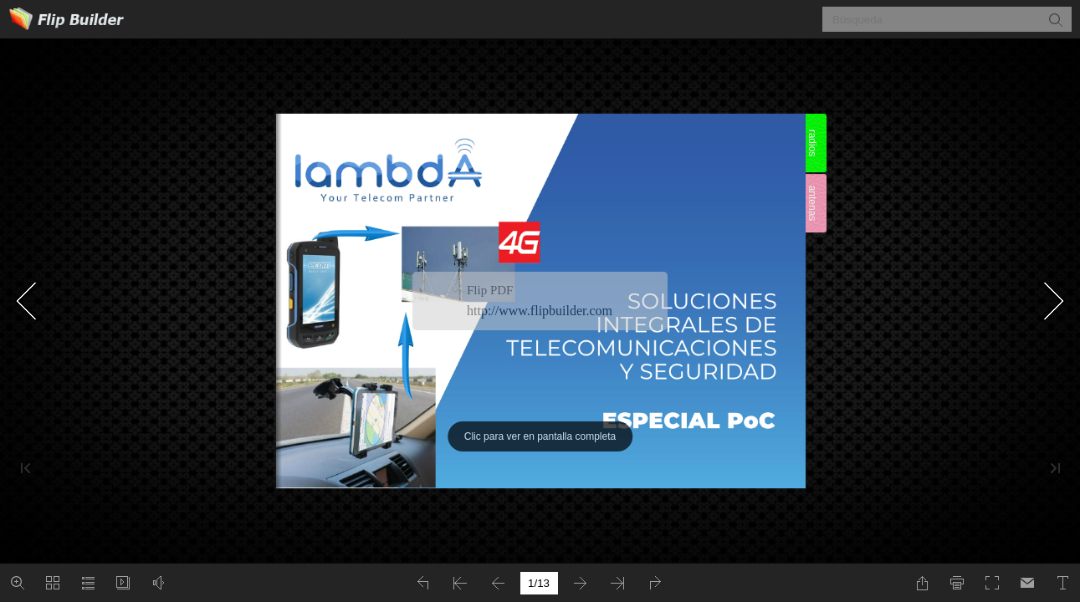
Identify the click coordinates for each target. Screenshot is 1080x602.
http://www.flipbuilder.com (539, 311)
